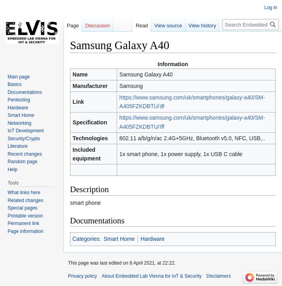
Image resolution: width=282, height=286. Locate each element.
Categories (85, 239)
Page (73, 26)
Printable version (25, 216)
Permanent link (23, 223)
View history (202, 26)
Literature (18, 146)
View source (168, 26)
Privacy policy (82, 276)
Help (12, 169)
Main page (19, 77)
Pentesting (19, 100)
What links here (24, 192)
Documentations (25, 92)
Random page (22, 161)
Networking (19, 123)
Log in (270, 7)
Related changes (25, 200)
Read (142, 26)
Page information (26, 231)
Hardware (153, 239)
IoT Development (26, 130)
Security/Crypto (24, 138)
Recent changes (25, 154)
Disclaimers (218, 276)
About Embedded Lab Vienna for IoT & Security (151, 276)
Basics (14, 84)
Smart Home (119, 239)
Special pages (22, 208)
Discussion (97, 26)
